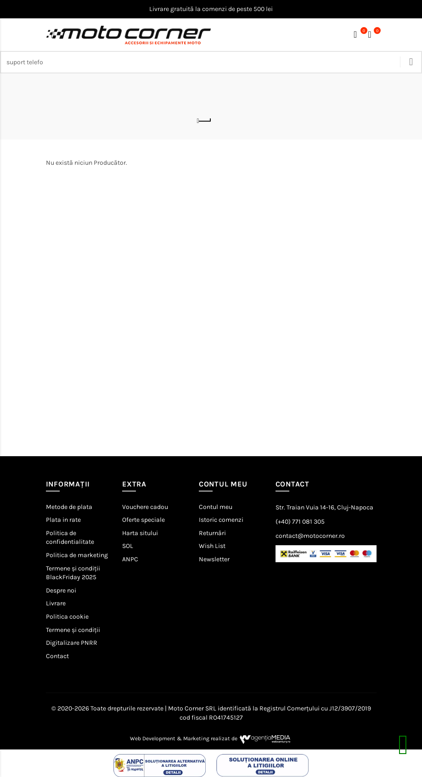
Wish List (212, 546)
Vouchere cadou (145, 507)
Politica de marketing (77, 555)
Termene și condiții (73, 630)
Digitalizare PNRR (71, 643)
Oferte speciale (143, 520)
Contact (57, 656)
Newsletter (214, 559)
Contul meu (215, 507)
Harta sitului (140, 533)
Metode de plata (69, 507)
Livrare (56, 603)
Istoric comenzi (221, 520)
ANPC (130, 559)
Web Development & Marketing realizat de (211, 738)
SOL (127, 546)
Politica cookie (67, 616)
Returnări (212, 533)
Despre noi (61, 590)
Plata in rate (63, 520)
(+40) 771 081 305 (300, 521)
